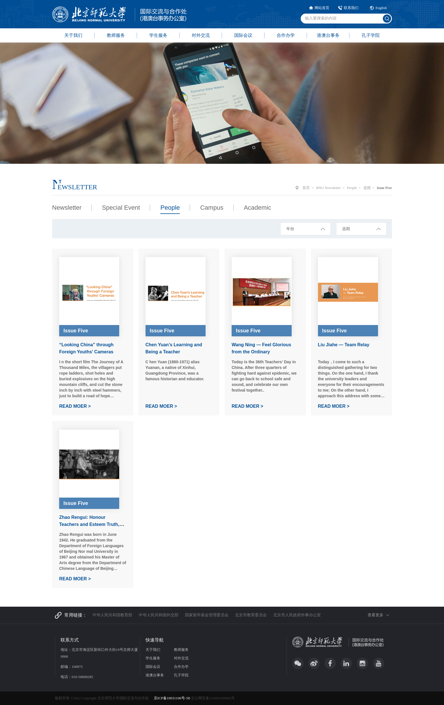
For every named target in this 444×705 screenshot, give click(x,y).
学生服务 (158, 35)
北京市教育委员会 (251, 615)
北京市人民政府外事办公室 (297, 615)
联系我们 (351, 8)
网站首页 (322, 8)
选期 (367, 188)
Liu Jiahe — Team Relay (344, 344)
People (352, 188)
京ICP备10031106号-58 (172, 698)
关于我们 (73, 35)
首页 (306, 188)
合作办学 (286, 35)
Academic (257, 207)
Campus (211, 207)
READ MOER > (75, 406)
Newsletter (67, 207)
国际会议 (243, 35)
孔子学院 (371, 35)
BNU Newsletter (328, 188)
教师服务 (116, 35)
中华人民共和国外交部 (158, 615)
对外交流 (201, 35)
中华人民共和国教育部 (112, 615)
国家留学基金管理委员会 (207, 615)
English (381, 8)
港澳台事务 (328, 35)
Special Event (121, 207)
